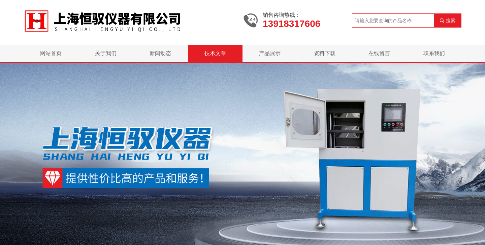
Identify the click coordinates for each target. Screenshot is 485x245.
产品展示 (270, 53)
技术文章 (215, 53)
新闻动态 (160, 53)
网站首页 (51, 53)
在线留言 (379, 53)
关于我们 (106, 53)
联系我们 (434, 53)
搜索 (450, 20)
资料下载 (324, 53)
